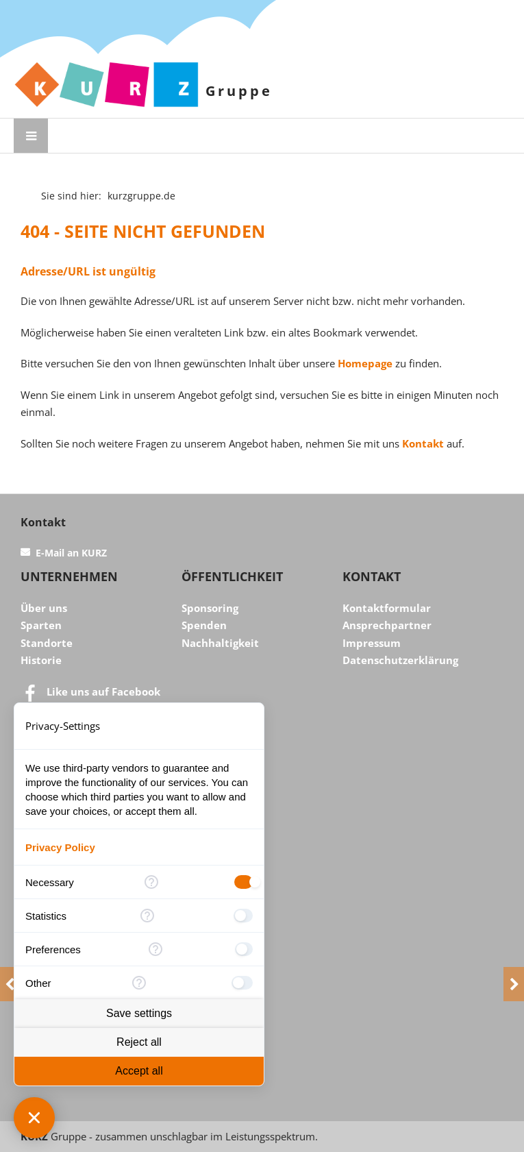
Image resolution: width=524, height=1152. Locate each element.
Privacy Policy (60, 847)
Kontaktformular (386, 608)
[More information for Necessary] (151, 882)
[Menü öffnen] (31, 136)
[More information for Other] (139, 983)
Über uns (44, 608)
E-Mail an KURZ (71, 553)
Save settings (139, 1013)
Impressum (371, 643)
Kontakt (423, 443)
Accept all (138, 1071)
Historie (41, 660)
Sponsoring (210, 608)
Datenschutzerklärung (400, 660)
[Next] (513, 984)
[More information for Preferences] (155, 949)
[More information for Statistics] (147, 916)
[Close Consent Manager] (34, 1117)
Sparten (41, 625)
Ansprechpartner (387, 625)
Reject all (139, 1042)
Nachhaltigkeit (220, 643)
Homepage (365, 363)
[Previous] (10, 984)
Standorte (47, 643)
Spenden (204, 625)
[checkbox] (243, 882)
